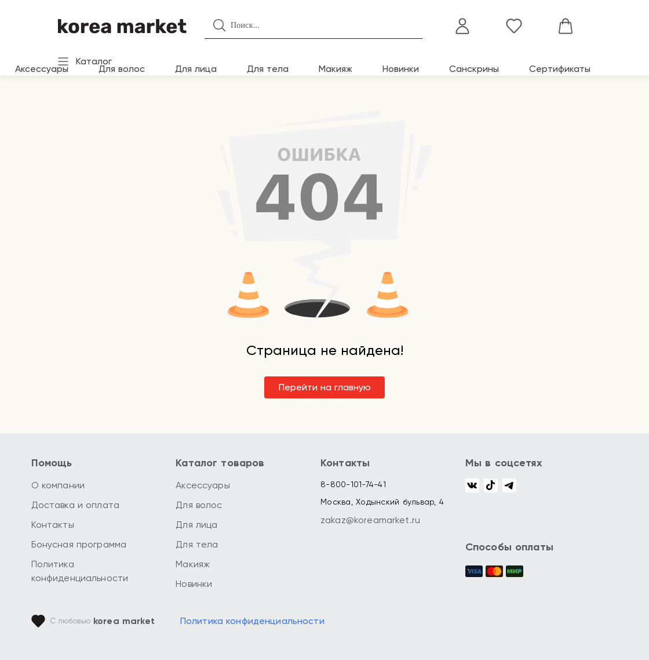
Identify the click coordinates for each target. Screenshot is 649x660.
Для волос (122, 68)
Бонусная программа (79, 544)
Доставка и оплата (75, 504)
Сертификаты (559, 68)
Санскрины (474, 68)
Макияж (335, 68)
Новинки (400, 68)
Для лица (196, 68)
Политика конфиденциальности (252, 620)
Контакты (52, 524)
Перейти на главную (325, 387)
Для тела (268, 68)
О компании (58, 485)
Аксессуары (41, 68)
